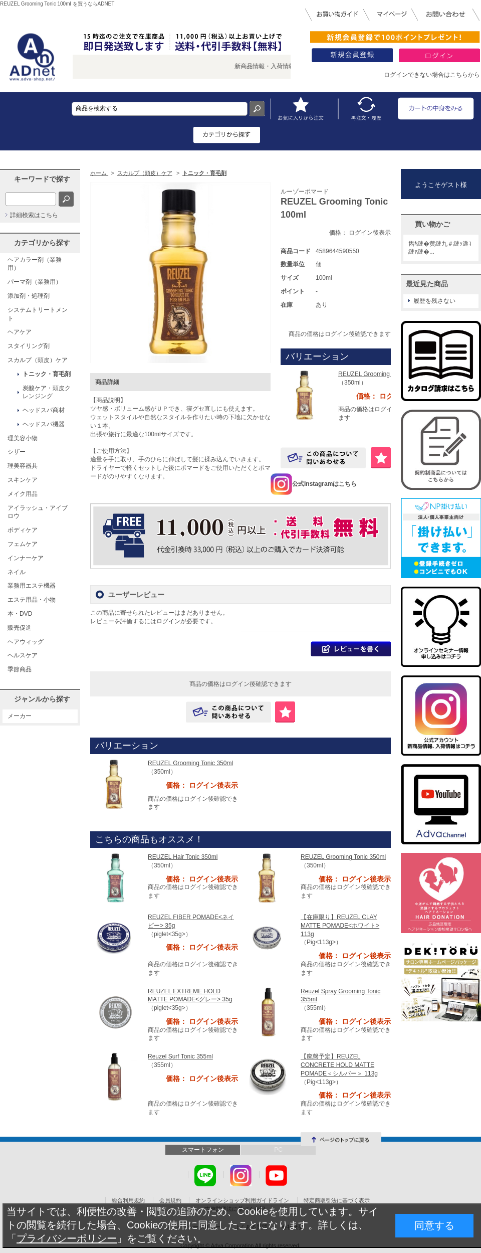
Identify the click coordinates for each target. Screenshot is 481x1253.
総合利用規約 (128, 1200)
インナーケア (26, 558)
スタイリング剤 (29, 345)
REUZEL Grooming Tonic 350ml (380, 374)
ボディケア (23, 529)
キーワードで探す (42, 179)
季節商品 (20, 669)
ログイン (168, 621)
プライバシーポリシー (67, 1238)
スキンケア (23, 479)
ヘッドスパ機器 (44, 424)
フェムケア (23, 544)
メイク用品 (23, 493)
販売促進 (20, 627)
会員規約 (170, 1200)
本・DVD (20, 613)
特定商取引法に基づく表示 (337, 1200)
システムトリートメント (38, 314)
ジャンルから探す (42, 699)
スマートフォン (203, 1149)
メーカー (20, 716)
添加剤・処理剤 (29, 295)
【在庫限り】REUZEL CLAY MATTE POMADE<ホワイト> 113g (340, 926)
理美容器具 (23, 465)
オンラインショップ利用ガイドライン (242, 1200)
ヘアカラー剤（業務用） (35, 264)
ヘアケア (20, 331)
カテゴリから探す (42, 243)
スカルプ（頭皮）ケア (38, 360)
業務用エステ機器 (32, 585)
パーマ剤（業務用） (35, 281)
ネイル (17, 572)
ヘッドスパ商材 (44, 410)
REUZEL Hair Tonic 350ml (182, 856)
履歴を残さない (434, 300)
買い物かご (432, 224)
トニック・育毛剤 (47, 374)
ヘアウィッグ (26, 641)
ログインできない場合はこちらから (432, 74)
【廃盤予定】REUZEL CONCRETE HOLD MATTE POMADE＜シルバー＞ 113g (339, 1065)
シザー (17, 451)
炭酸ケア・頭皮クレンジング (47, 392)
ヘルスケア (23, 655)
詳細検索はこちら (34, 215)
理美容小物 (23, 438)
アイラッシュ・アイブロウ (38, 512)
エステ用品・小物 (32, 599)
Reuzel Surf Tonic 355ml (180, 1056)
